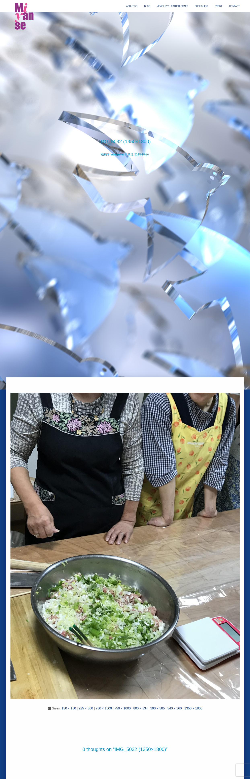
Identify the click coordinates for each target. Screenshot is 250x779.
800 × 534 (140, 708)
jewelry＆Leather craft (172, 6)
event (218, 6)
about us (131, 6)
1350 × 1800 (193, 708)
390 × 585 (157, 708)
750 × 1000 (104, 708)
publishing (201, 6)
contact (234, 6)
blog (147, 6)
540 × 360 (174, 708)
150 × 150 (69, 708)
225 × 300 (86, 708)
